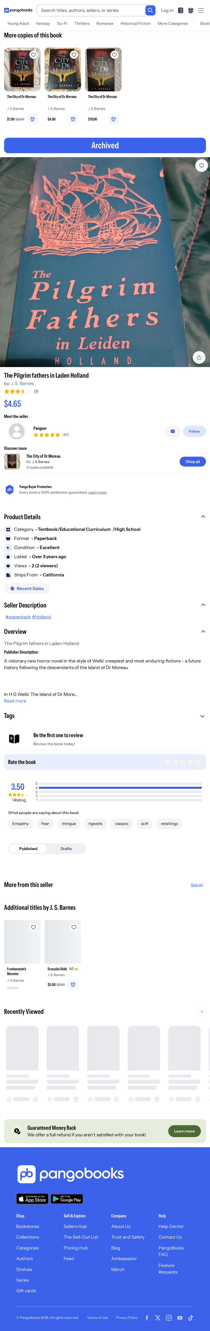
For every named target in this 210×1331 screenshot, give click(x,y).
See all (197, 885)
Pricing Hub (76, 1248)
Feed (69, 1258)
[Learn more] (184, 1131)
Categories (27, 1248)
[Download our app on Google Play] (67, 1199)
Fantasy (43, 23)
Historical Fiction (136, 23)
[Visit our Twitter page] (158, 1318)
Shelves (24, 1269)
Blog (115, 1248)
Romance (105, 23)
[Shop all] (193, 462)
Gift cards (26, 1290)
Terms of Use (97, 1318)
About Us (120, 1226)
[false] (172, 431)
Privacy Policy (127, 1318)
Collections (27, 1237)
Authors (24, 1258)
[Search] (150, 10)
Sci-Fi (62, 23)
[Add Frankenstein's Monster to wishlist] (33, 927)
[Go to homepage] (18, 10)
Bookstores (27, 1226)
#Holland (41, 616)
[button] (105, 517)
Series (22, 1280)
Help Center (171, 1226)
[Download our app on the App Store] (32, 1198)
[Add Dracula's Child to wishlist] (74, 927)
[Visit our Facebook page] (147, 1318)
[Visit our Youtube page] (180, 1318)
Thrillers (81, 23)
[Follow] (194, 431)
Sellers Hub (75, 1226)
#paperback (18, 616)
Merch (118, 1269)
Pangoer (40, 428)
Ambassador (124, 1258)
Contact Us (170, 1237)
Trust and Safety (128, 1237)
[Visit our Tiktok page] (191, 1318)
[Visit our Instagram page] (169, 1318)
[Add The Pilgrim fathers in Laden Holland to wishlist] (201, 165)
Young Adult (18, 23)
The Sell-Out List (81, 1237)
